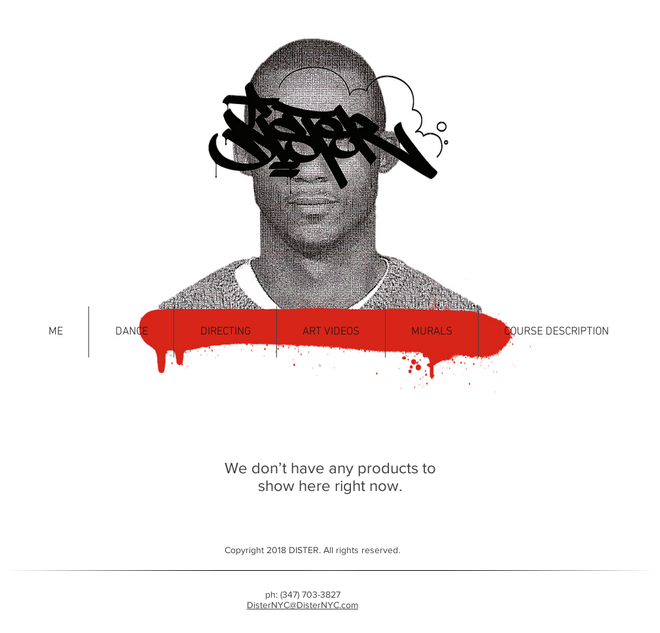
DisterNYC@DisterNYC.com (302, 605)
